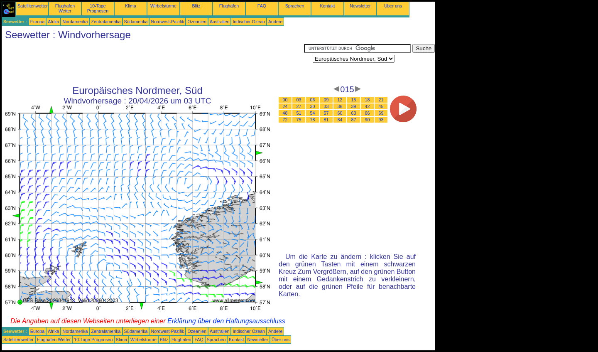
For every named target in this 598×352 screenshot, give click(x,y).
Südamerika (136, 21)
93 (381, 119)
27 (299, 106)
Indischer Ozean (249, 21)
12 (340, 99)
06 (312, 99)
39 (353, 106)
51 (299, 113)
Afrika (53, 21)
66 (367, 113)
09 (326, 99)
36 (340, 106)
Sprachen (294, 5)
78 (312, 119)
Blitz (196, 5)
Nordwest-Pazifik (167, 21)
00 (285, 99)
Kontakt (327, 5)
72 (285, 119)
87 (353, 119)
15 (353, 99)
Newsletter (360, 5)
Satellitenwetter (32, 5)
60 (340, 113)
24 (285, 106)
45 (381, 106)
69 (381, 113)
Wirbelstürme (163, 5)
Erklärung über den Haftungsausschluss (226, 321)
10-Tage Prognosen (98, 8)
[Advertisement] (153, 62)
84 (340, 119)
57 (326, 113)
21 (381, 99)
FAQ (261, 5)
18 (367, 99)
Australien (219, 21)
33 (326, 106)
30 (312, 106)
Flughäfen (229, 5)
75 (299, 119)
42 (367, 106)
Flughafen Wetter (65, 8)
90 (367, 119)
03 (299, 99)
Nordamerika (75, 21)
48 (285, 113)
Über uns (393, 5)
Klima (130, 5)
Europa (37, 21)
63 (353, 113)
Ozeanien (196, 21)
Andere (275, 21)
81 (326, 119)
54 (312, 113)
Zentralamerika (105, 21)
